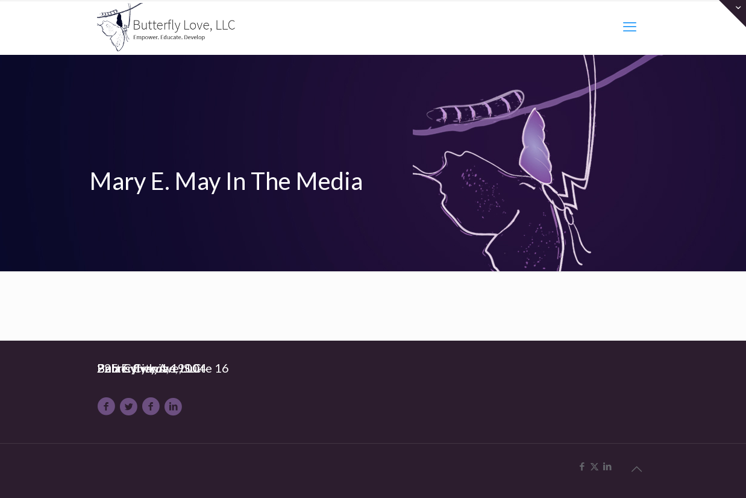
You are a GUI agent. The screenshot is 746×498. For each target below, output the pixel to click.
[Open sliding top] (732, 13)
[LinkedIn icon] (607, 466)
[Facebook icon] (581, 466)
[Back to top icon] (636, 469)
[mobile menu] (629, 27)
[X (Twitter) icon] (594, 466)
